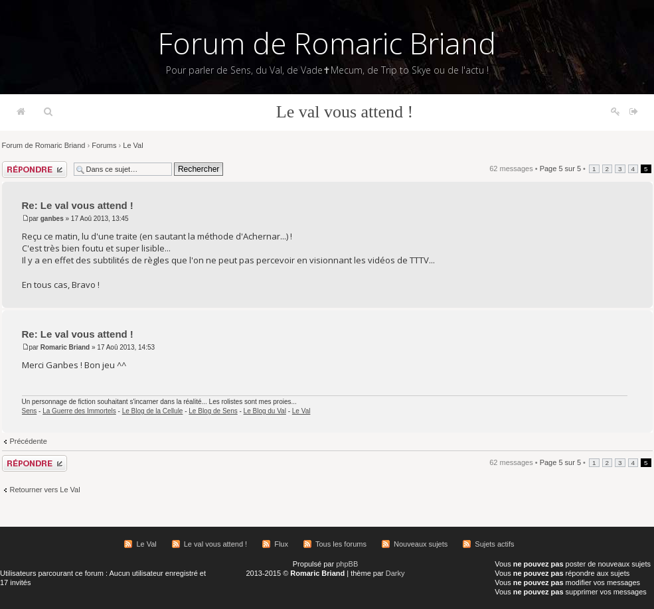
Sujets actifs (494, 544)
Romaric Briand (65, 347)
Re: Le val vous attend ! (77, 205)
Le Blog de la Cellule (152, 411)
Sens (29, 411)
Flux (281, 544)
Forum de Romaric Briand (327, 43)
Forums (104, 145)
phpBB (347, 564)
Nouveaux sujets (421, 544)
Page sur (560, 168)
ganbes (52, 218)
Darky (395, 573)
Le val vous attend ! (345, 111)
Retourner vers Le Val (45, 490)
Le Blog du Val (265, 411)
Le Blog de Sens (213, 411)
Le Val (133, 145)
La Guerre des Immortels (79, 411)
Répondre (34, 169)
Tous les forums (341, 544)
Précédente (28, 441)
